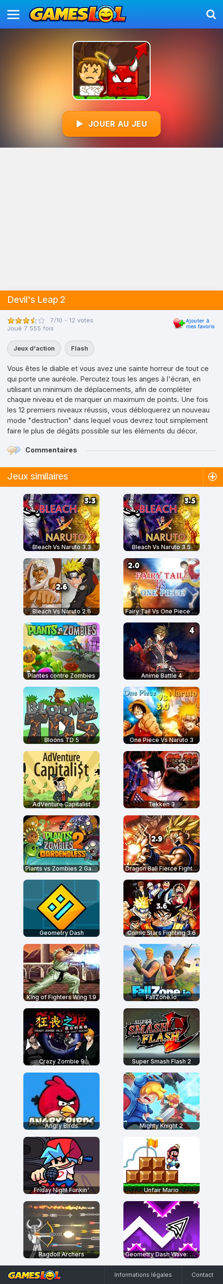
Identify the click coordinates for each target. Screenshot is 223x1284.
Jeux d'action (34, 348)
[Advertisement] (111, 219)
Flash (79, 348)
